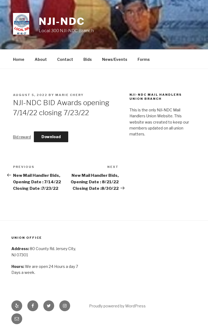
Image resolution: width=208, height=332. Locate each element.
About (41, 59)
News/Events (114, 59)
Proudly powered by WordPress (117, 306)
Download (51, 136)
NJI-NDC (62, 21)
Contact (65, 59)
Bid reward (22, 137)
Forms (144, 59)
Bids (87, 59)
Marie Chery (69, 95)
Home (18, 59)
